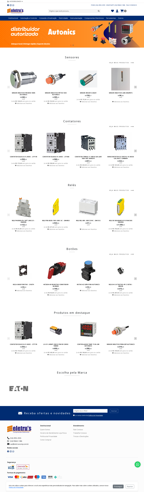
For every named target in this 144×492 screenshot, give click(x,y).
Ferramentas (111, 18)
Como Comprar (45, 440)
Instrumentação (76, 18)
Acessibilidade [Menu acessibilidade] (15, 1)
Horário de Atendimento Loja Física (53, 433)
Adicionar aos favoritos (23, 103)
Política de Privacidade (95, 415)
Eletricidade (63, 18)
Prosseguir (118, 486)
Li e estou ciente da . (88, 415)
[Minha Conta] (117, 11)
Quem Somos (45, 429)
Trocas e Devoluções (80, 436)
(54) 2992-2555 (14, 438)
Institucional (13, 18)
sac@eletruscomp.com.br (18, 444)
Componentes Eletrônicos (94, 18)
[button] (71, 45)
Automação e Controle (28, 18)
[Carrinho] (123, 11)
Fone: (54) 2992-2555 (98, 5)
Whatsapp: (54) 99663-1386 (115, 5)
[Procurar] (99, 11)
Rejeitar (130, 486)
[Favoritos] (112, 11)
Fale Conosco (131, 5)
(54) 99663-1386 (14, 441)
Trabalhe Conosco (80, 433)
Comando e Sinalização (47, 18)
